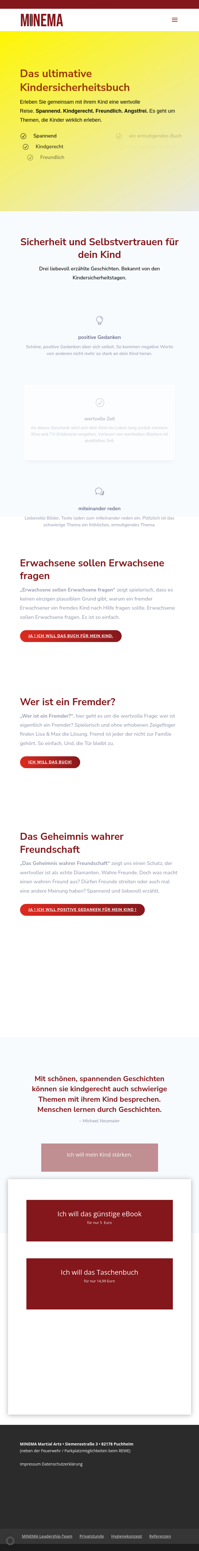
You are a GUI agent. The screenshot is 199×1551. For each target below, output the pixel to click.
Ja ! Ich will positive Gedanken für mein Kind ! (83, 909)
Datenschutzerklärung (62, 1464)
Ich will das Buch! (50, 762)
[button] (10, 1541)
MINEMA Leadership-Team (47, 1536)
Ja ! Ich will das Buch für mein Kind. (71, 636)
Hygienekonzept (126, 1536)
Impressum (30, 1464)
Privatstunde (92, 1536)
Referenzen (160, 1536)
